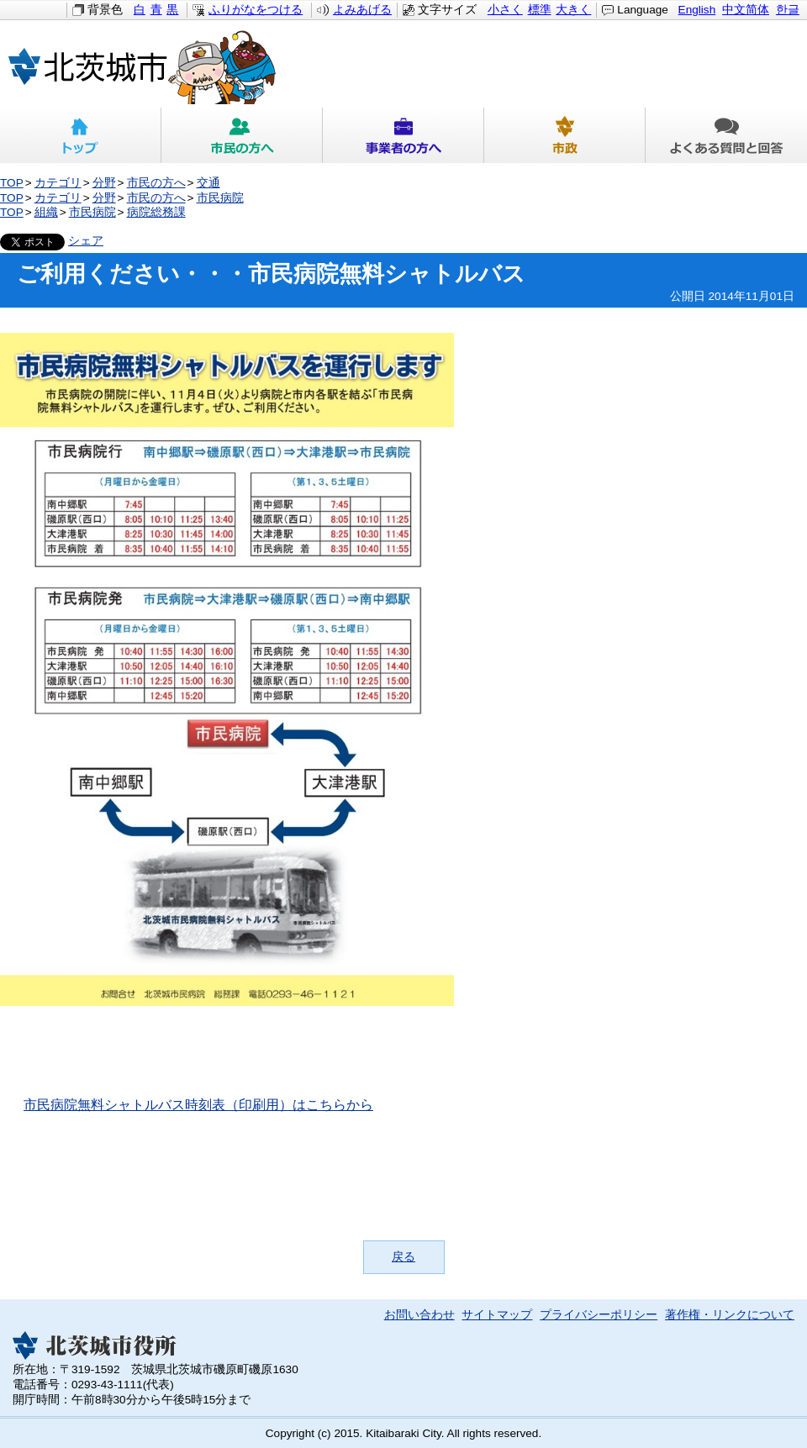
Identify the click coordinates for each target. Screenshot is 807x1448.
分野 (104, 182)
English (697, 9)
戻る (403, 1257)
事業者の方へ (403, 135)
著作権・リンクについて (729, 1314)
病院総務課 (156, 212)
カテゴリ (58, 182)
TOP (12, 182)
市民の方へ (242, 135)
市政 (565, 135)
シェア (85, 240)
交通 (208, 182)
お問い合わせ (419, 1314)
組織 (46, 212)
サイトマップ (497, 1314)
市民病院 (220, 198)
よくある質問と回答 (726, 135)
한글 (787, 9)
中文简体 (745, 9)
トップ (80, 135)
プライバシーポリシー (598, 1314)
